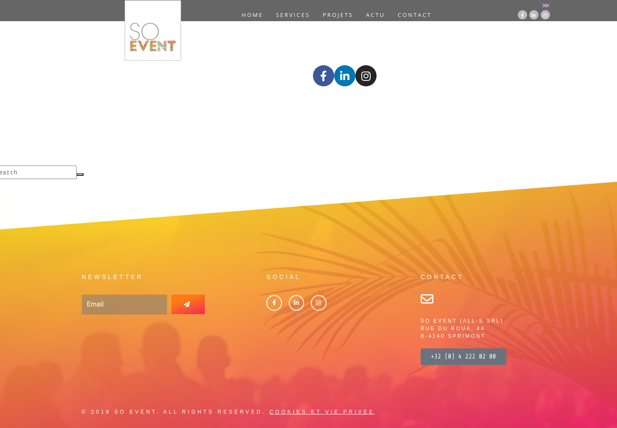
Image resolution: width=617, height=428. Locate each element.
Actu (375, 15)
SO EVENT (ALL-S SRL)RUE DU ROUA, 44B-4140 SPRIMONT (462, 328)
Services (293, 15)
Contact (415, 15)
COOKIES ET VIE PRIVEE (321, 412)
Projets (338, 15)
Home (252, 15)
